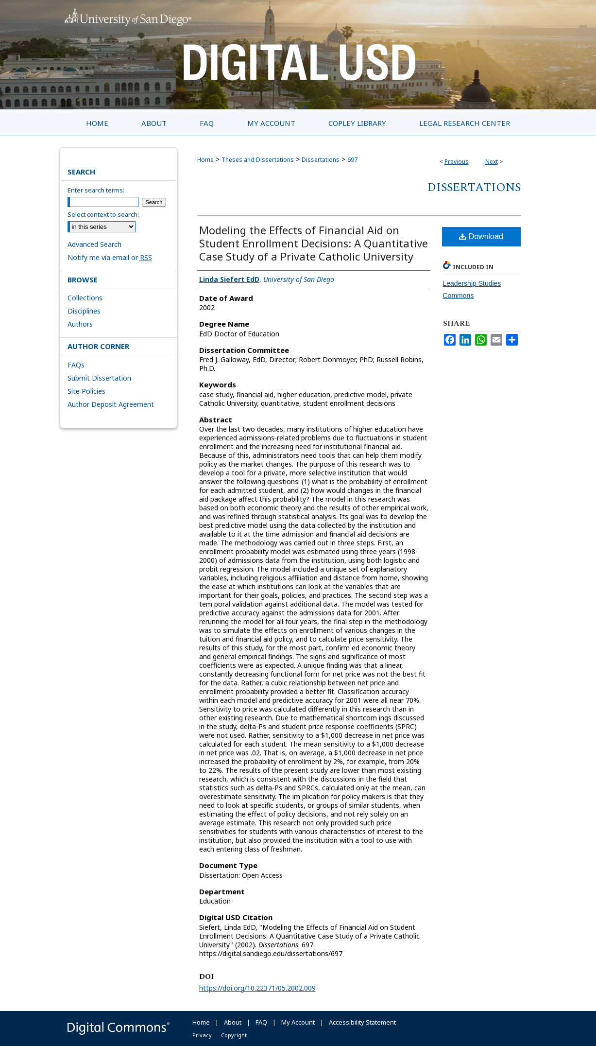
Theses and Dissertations (257, 160)
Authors (80, 324)
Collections (85, 297)
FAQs (76, 364)
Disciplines (84, 310)
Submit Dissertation (99, 378)
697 (352, 160)
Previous (456, 161)
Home (205, 160)
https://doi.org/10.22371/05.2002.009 (257, 988)
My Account (298, 1022)
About (232, 1022)
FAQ (261, 1022)
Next (491, 161)
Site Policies (86, 391)
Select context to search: (103, 214)
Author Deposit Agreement (111, 404)
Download (481, 236)
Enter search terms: (96, 190)
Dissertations (321, 160)
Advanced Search (94, 244)
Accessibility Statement (362, 1022)
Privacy (202, 1035)
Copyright (234, 1035)
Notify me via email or (110, 257)
